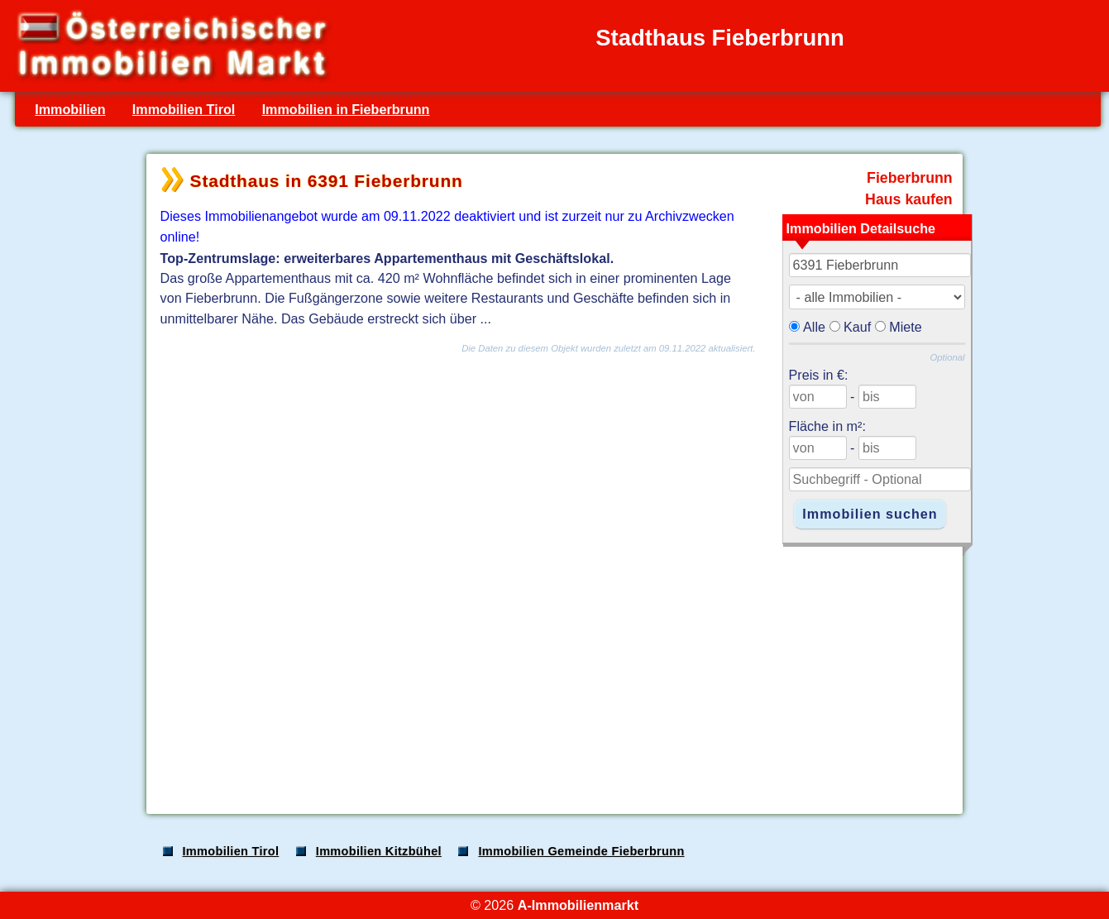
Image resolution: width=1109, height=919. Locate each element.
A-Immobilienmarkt (578, 904)
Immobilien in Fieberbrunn (346, 109)
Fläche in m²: (827, 426)
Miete (905, 326)
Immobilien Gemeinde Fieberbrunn (581, 851)
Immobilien (70, 109)
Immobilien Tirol (183, 109)
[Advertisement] (553, 671)
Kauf (857, 326)
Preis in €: (818, 374)
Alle (814, 326)
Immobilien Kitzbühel (379, 851)
